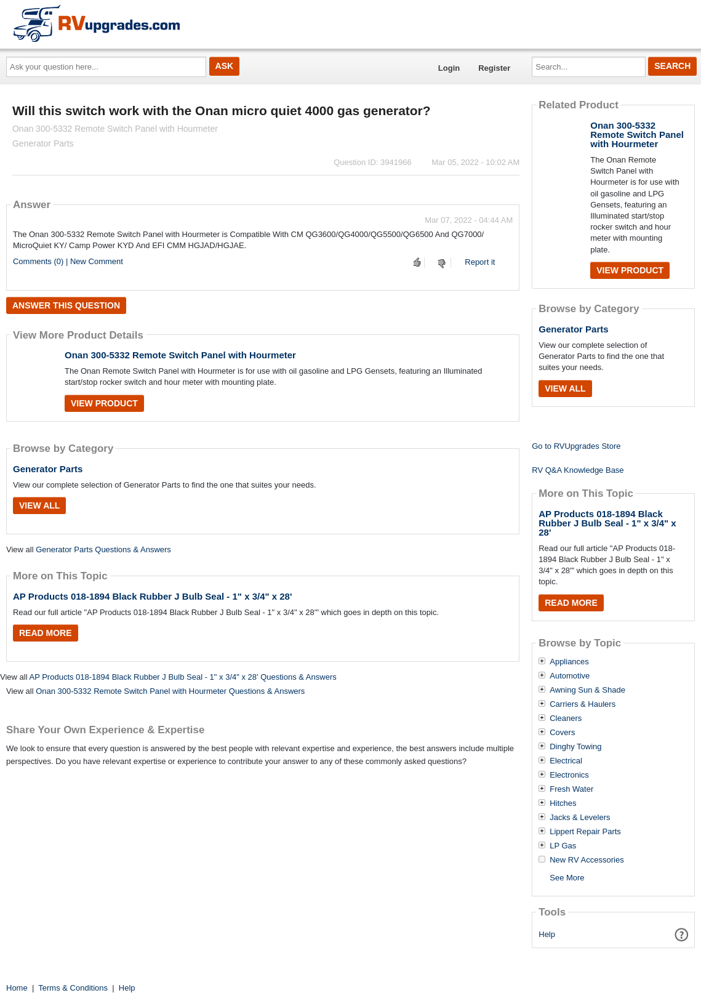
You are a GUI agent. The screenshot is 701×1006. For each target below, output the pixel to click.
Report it (480, 262)
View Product (104, 403)
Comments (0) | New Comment (68, 261)
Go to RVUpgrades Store (576, 446)
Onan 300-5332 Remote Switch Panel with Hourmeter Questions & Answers (170, 691)
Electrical (566, 761)
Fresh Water (571, 789)
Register (494, 68)
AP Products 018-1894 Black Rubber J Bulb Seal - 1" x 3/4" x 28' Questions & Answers (182, 677)
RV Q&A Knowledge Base (577, 470)
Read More (45, 633)
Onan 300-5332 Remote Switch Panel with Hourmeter (180, 355)
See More (567, 877)
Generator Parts (47, 469)
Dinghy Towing (575, 746)
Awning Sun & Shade (587, 690)
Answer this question (66, 305)
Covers (562, 732)
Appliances (569, 662)
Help (547, 934)
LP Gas (563, 846)
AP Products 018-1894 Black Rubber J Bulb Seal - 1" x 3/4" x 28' (152, 596)
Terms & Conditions (73, 987)
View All (39, 505)
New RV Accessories (586, 860)
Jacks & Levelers (580, 817)
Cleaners (566, 718)
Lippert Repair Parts (585, 831)
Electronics (569, 775)
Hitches (563, 803)
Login (449, 68)
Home (17, 987)
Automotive (570, 676)
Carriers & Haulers (582, 704)
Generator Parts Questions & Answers (103, 549)
